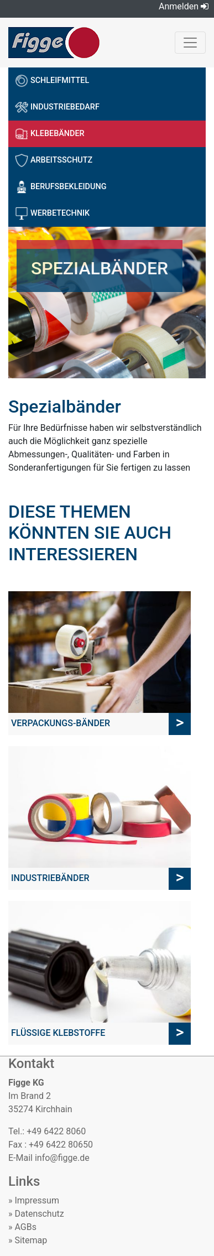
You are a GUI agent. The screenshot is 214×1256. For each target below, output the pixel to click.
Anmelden (183, 6)
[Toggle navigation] (190, 43)
